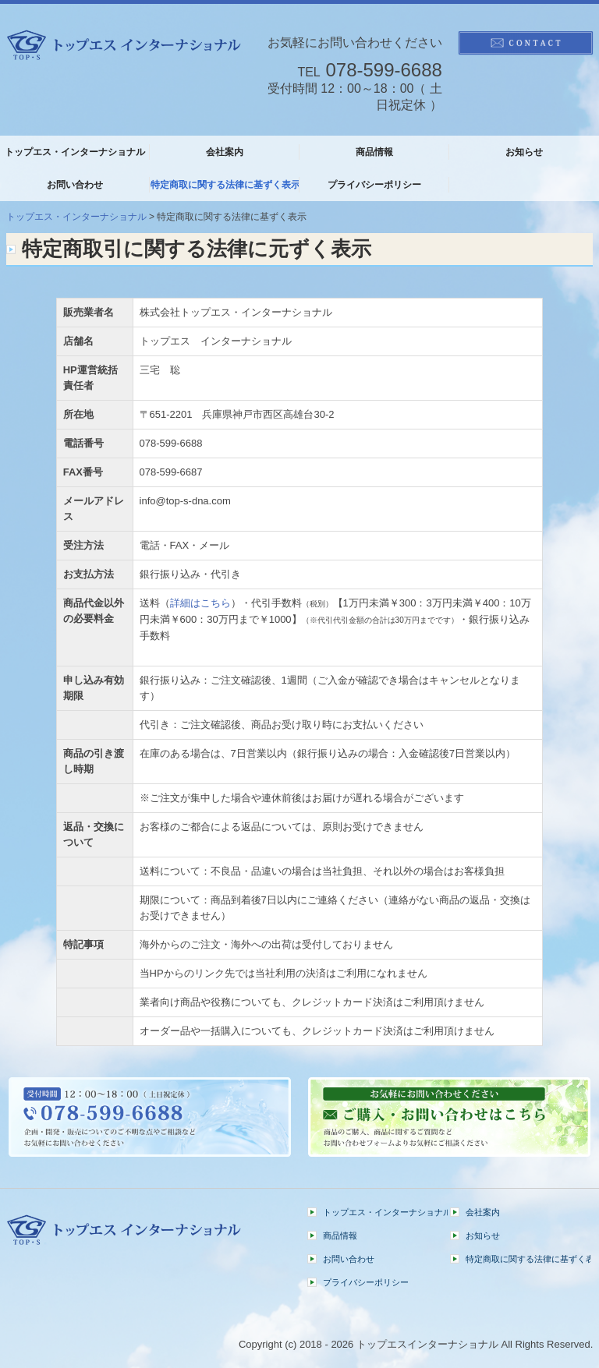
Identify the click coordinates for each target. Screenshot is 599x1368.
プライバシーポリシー (374, 184)
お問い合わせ (75, 184)
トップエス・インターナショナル (75, 152)
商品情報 (374, 152)
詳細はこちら (200, 603)
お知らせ (524, 152)
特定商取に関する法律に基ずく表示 (225, 184)
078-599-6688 (383, 69)
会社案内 (224, 152)
